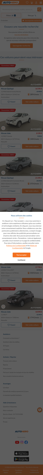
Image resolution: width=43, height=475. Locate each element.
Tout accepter (21, 255)
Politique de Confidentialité (16, 245)
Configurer (21, 260)
